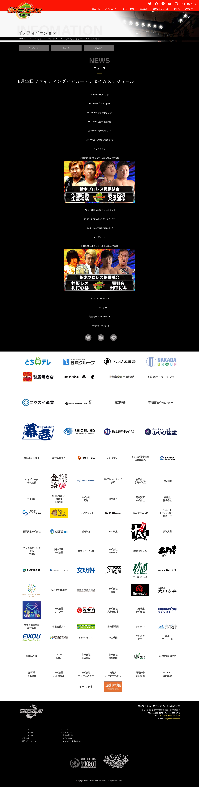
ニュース (96, 9)
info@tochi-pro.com (172, 720)
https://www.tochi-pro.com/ (169, 717)
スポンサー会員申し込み (73, 742)
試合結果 (143, 9)
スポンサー (190, 9)
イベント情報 (128, 9)
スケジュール (111, 9)
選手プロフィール (160, 9)
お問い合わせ (68, 739)
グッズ (177, 9)
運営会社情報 (68, 736)
